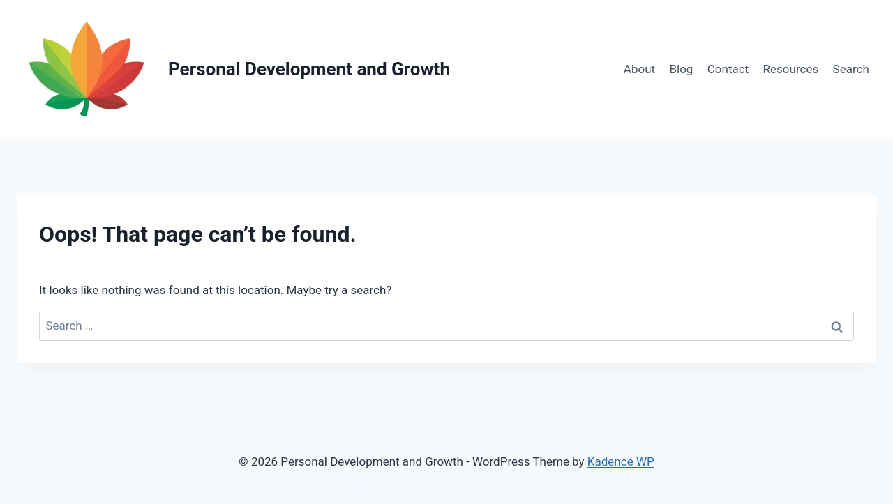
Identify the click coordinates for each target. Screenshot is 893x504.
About (639, 69)
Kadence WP (620, 461)
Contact (728, 69)
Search (851, 69)
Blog (681, 69)
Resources (791, 69)
